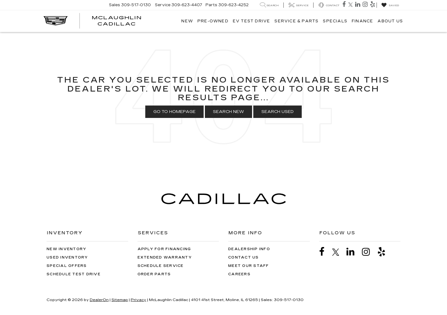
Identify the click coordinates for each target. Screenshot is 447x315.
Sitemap (119, 300)
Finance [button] (362, 21)
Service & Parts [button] (296, 21)
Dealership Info (249, 249)
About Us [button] (390, 21)
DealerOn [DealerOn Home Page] (99, 300)
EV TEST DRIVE (251, 21)
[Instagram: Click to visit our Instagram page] (366, 5)
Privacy (138, 300)
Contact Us (243, 257)
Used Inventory (67, 257)
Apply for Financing (164, 249)
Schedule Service (161, 266)
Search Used (277, 111)
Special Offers (67, 266)
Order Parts (154, 274)
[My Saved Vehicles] (390, 5)
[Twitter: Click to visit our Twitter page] (351, 5)
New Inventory (66, 249)
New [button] (187, 21)
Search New (228, 111)
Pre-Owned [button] (212, 21)
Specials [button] (335, 21)
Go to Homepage (174, 111)
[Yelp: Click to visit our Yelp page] (373, 5)
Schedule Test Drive (74, 274)
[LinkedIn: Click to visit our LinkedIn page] (358, 5)
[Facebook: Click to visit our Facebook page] (344, 5)
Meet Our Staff (248, 266)
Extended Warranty (165, 257)
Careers (239, 274)
